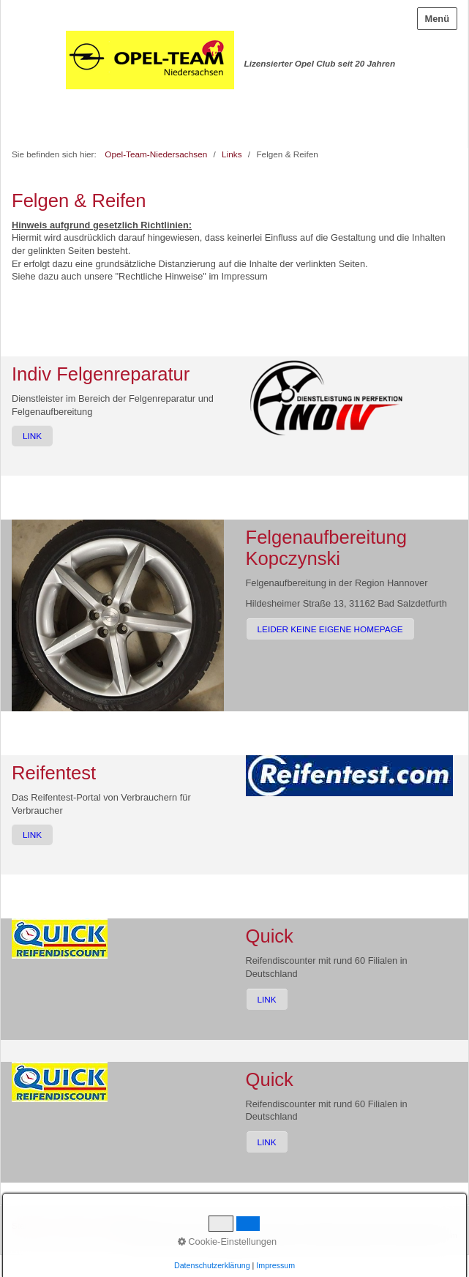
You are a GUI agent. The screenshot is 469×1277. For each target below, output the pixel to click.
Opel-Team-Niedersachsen (156, 154)
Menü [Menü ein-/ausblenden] (437, 18)
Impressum (118, 1225)
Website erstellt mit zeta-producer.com (384, 1235)
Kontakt (72, 1225)
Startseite (30, 1225)
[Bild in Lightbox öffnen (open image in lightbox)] (326, 397)
